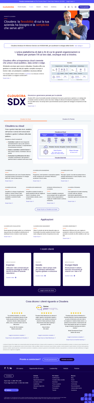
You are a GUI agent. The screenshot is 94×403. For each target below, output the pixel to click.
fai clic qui (58, 398)
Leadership (53, 368)
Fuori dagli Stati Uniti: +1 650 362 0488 (16, 383)
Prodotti (31, 6)
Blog (72, 377)
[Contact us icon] (65, 7)
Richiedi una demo (67, 359)
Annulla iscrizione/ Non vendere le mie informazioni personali (50, 397)
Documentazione (75, 386)
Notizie (65, 368)
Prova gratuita (84, 7)
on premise (27, 73)
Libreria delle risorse (76, 388)
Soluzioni (38, 6)
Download (55, 382)
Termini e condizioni (21, 397)
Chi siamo (19, 368)
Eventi (72, 379)
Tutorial (54, 390)
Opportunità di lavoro (36, 368)
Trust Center (74, 382)
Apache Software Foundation (37, 398)
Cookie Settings (63, 397)
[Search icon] (72, 7)
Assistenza (53, 6)
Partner (76, 368)
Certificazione (55, 377)
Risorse (46, 6)
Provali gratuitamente (50, 359)
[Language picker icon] (76, 7)
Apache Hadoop (6, 398)
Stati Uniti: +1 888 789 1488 (12, 381)
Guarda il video (11, 277)
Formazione (55, 388)
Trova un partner (56, 384)
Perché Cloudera (22, 6)
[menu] (68, 7)
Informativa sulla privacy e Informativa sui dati (32, 397)
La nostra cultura (37, 382)
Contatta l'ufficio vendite (58, 379)
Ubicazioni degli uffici (38, 386)
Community (74, 384)
